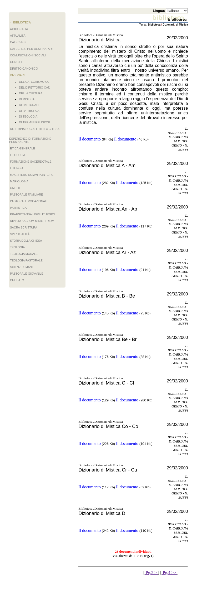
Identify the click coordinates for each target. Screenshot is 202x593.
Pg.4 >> (169, 572)
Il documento (89, 139)
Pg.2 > (151, 572)
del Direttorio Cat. (34, 87)
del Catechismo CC (34, 81)
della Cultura (30, 93)
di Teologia (28, 116)
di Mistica (26, 99)
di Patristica (29, 110)
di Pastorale (29, 104)
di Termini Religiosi (34, 122)
